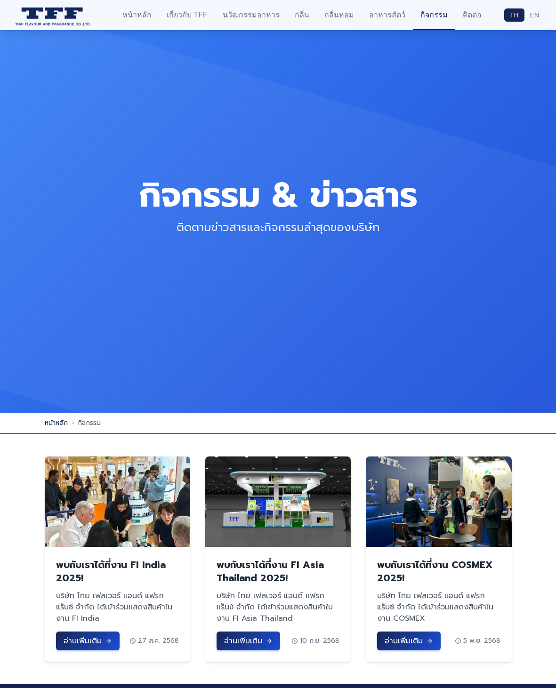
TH (514, 15)
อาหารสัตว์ (387, 15)
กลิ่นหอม (339, 15)
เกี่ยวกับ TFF (187, 15)
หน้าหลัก (137, 15)
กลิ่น (302, 15)
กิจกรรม (434, 15)
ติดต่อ (472, 15)
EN (534, 15)
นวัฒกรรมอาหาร (251, 15)
